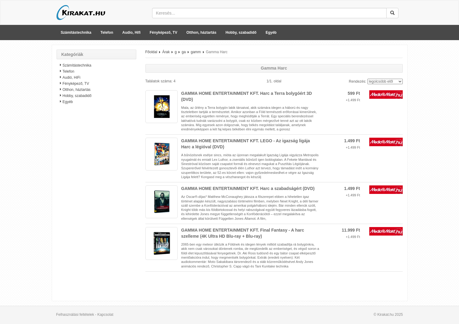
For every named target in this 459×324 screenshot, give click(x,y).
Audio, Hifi (131, 32)
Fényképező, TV (163, 32)
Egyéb (271, 32)
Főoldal (151, 52)
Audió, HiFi (72, 77)
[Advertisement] (96, 205)
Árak (166, 52)
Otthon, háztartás (201, 32)
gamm (196, 52)
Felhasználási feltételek (75, 314)
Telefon (106, 32)
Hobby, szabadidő (240, 32)
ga (184, 52)
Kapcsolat (105, 314)
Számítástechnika (76, 32)
